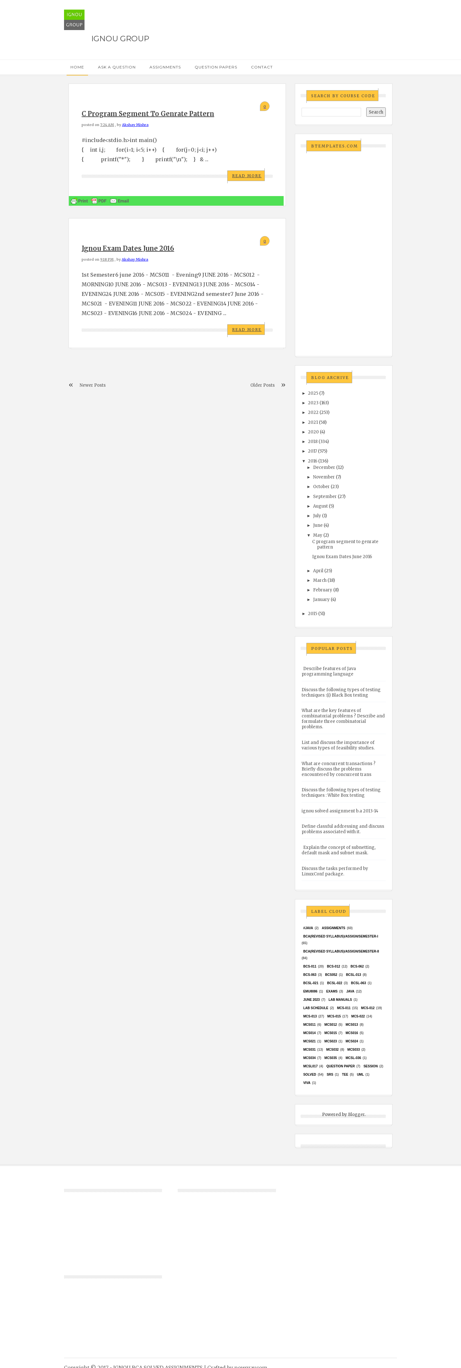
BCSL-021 (310, 983)
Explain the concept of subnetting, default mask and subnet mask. (339, 850)
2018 (313, 441)
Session (370, 1066)
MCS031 (309, 1049)
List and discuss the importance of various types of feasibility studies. (338, 745)
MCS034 (309, 1058)
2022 (313, 412)
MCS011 (309, 1024)
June (318, 525)
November (324, 477)
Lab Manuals (340, 999)
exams (332, 991)
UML (360, 1074)
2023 (313, 403)
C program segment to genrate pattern (148, 114)
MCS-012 (368, 1008)
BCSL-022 (334, 983)
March (320, 580)
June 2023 (311, 999)
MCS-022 (358, 1016)
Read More (247, 175)
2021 (313, 422)
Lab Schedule (315, 1008)
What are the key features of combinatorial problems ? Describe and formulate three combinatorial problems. (343, 719)
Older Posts (262, 385)
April (318, 570)
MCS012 (330, 1024)
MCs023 (330, 1041)
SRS (330, 1074)
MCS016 (351, 1033)
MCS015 (330, 1033)
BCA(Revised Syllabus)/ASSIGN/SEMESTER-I (340, 936)
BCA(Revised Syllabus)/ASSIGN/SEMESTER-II (341, 951)
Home (77, 67)
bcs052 (331, 975)
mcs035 (330, 1058)
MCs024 (351, 1041)
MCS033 (353, 1049)
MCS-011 (344, 1008)
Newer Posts (93, 385)
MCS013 (351, 1024)
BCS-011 (309, 966)
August (320, 506)
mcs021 (309, 1041)
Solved (309, 1074)
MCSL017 (310, 1066)
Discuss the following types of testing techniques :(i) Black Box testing (341, 692)
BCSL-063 (358, 983)
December (324, 467)
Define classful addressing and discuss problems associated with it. (343, 829)
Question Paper (340, 1066)
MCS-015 (334, 1016)
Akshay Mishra (135, 125)
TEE (345, 1074)
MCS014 (309, 1033)
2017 (312, 451)
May (317, 535)
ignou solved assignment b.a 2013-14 (340, 811)
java (350, 991)
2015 (312, 613)
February (322, 590)
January (321, 599)
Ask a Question (117, 67)
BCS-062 (357, 966)
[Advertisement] (344, 254)
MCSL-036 (353, 1058)
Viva (307, 1083)
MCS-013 (310, 1016)
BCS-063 (309, 975)
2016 (312, 461)
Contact (262, 67)
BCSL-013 (353, 975)
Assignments (165, 67)
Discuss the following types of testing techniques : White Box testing (341, 792)
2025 (313, 393)
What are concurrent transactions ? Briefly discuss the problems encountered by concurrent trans (339, 769)
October (321, 486)
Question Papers (216, 67)
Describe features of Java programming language (329, 671)
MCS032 (332, 1049)
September (325, 496)
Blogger (356, 1114)
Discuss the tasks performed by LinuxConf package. (335, 871)
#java (308, 928)
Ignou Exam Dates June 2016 (128, 248)
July (317, 515)
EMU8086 (310, 991)
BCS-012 (333, 966)
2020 (313, 432)
